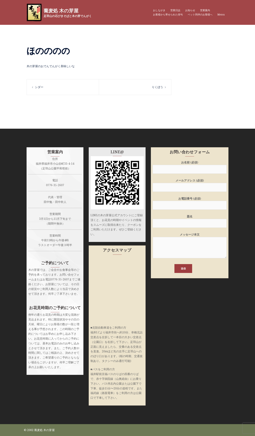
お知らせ (190, 10)
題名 (190, 219)
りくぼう (157, 87)
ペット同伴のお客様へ (200, 14)
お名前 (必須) (190, 165)
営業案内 (205, 10)
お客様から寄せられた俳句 (168, 14)
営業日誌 (175, 10)
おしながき (159, 10)
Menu (221, 14)
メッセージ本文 (190, 246)
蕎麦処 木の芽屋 (64, 10)
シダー (39, 87)
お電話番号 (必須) (190, 202)
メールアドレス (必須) (190, 183)
